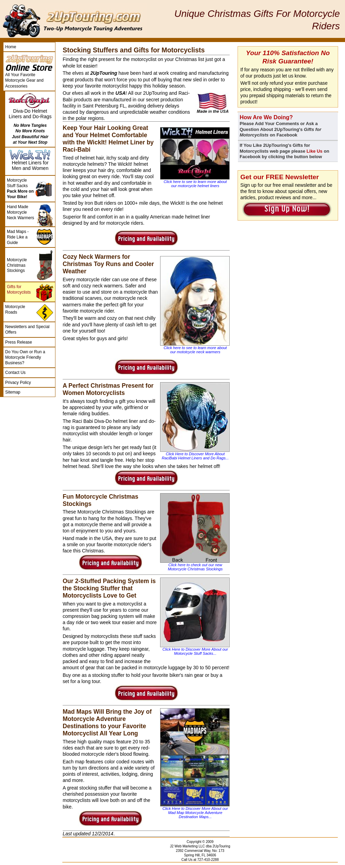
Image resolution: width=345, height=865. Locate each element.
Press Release (18, 342)
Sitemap (12, 392)
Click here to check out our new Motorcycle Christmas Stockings (195, 567)
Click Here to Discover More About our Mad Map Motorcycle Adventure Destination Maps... (195, 812)
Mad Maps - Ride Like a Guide (18, 237)
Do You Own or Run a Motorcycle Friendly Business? (25, 357)
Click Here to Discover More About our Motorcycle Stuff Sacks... (195, 651)
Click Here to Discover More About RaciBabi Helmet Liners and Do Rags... (195, 456)
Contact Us (15, 372)
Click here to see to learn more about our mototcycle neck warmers (195, 350)
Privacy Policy (18, 382)
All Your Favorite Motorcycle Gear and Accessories (24, 80)
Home (10, 46)
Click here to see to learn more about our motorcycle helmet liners (195, 184)
